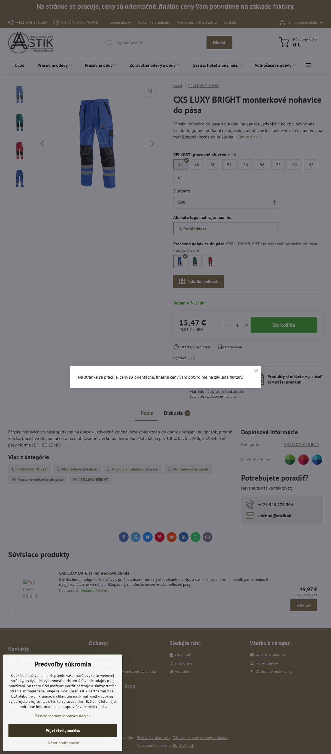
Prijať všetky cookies (63, 744)
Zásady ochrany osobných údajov (62, 729)
